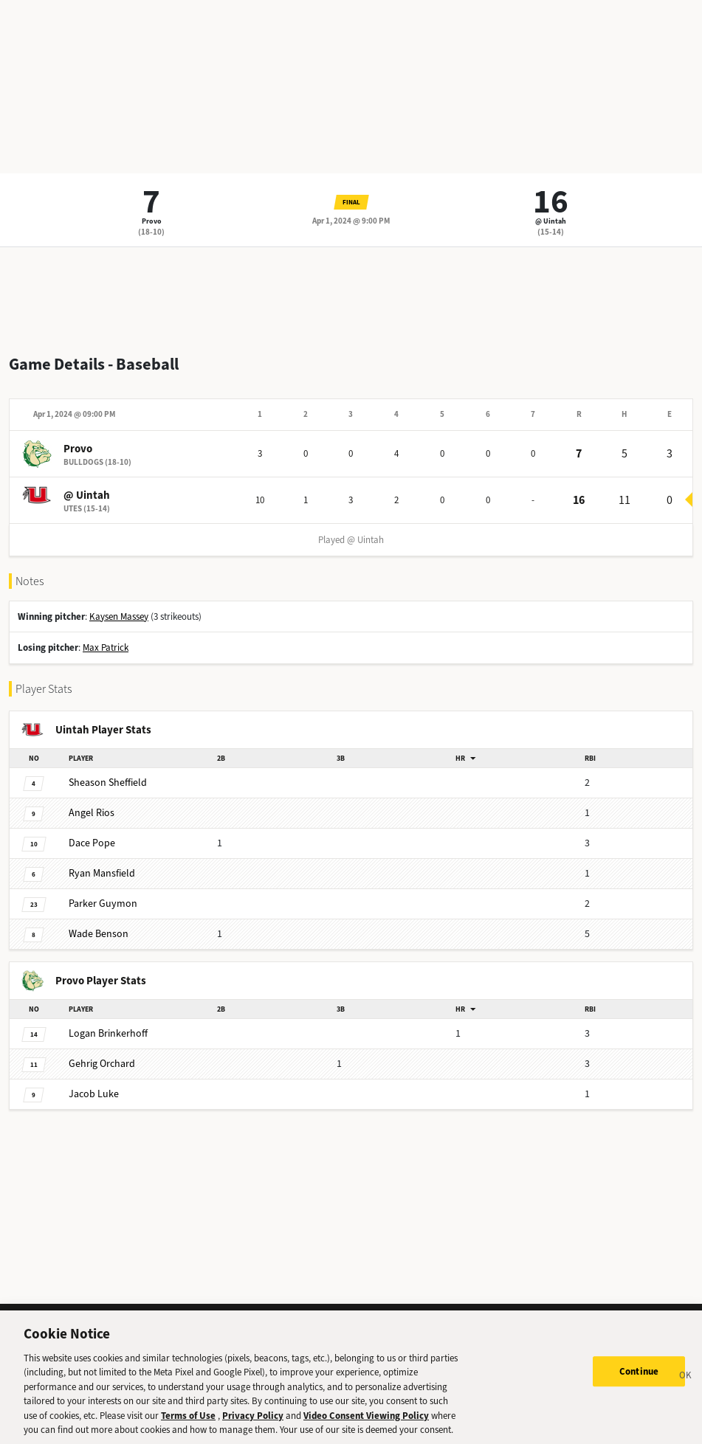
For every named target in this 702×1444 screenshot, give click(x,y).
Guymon (103, 904)
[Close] (686, 1388)
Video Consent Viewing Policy (366, 1426)
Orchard (102, 1064)
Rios (91, 813)
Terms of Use (188, 1426)
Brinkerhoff (108, 1033)
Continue (638, 1382)
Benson (98, 934)
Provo (152, 221)
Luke (94, 1094)
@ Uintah (550, 221)
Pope (92, 843)
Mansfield (102, 873)
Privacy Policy (252, 1426)
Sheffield (108, 782)
